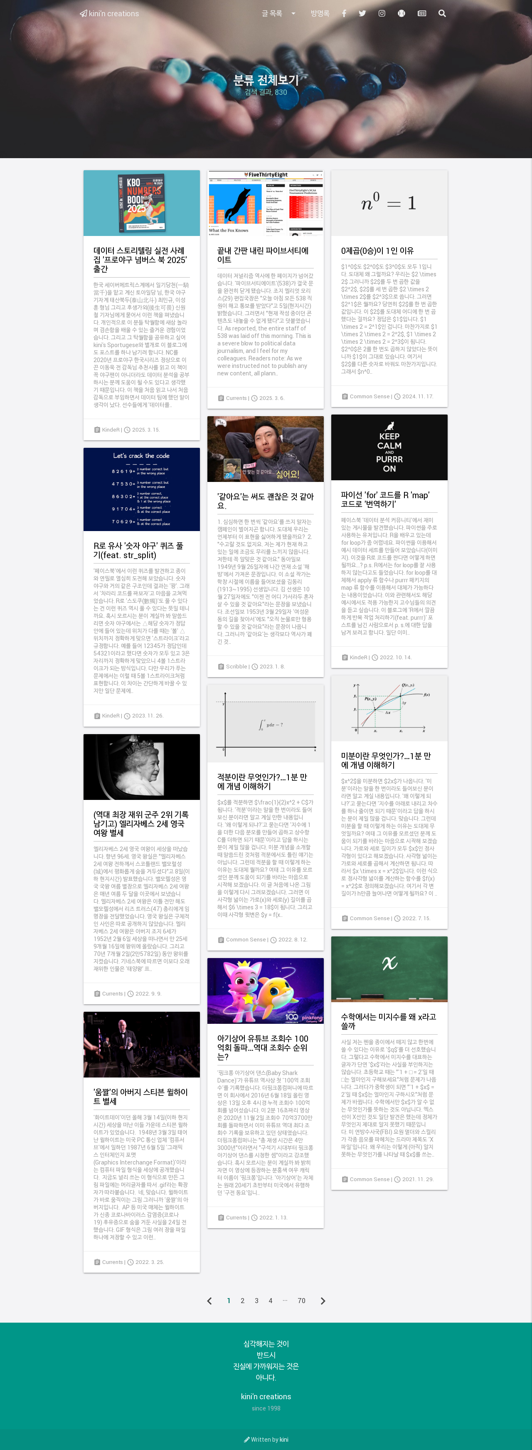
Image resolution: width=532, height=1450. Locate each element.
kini (284, 1439)
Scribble (236, 666)
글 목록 (280, 13)
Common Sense (370, 396)
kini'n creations (109, 13)
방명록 (320, 13)
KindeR (111, 429)
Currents (236, 398)
